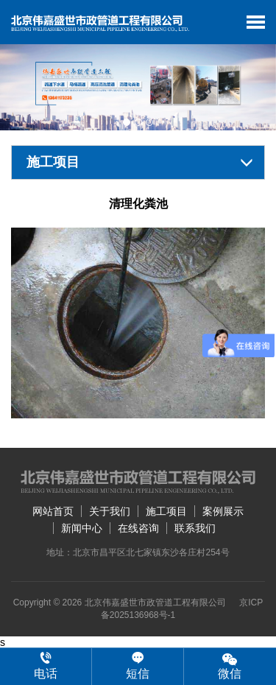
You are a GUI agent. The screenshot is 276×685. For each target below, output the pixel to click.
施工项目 (166, 511)
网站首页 (53, 511)
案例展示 (223, 511)
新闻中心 (81, 528)
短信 (137, 666)
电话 (45, 666)
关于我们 (109, 511)
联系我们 (195, 528)
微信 (230, 665)
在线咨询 (138, 528)
